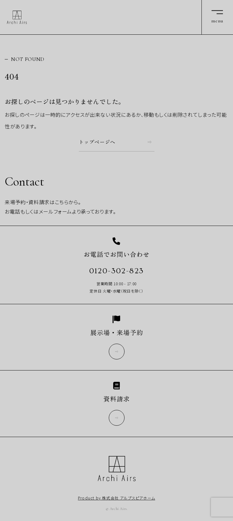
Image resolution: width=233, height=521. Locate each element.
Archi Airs (17, 17)
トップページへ (97, 142)
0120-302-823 (116, 271)
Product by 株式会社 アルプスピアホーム (116, 497)
